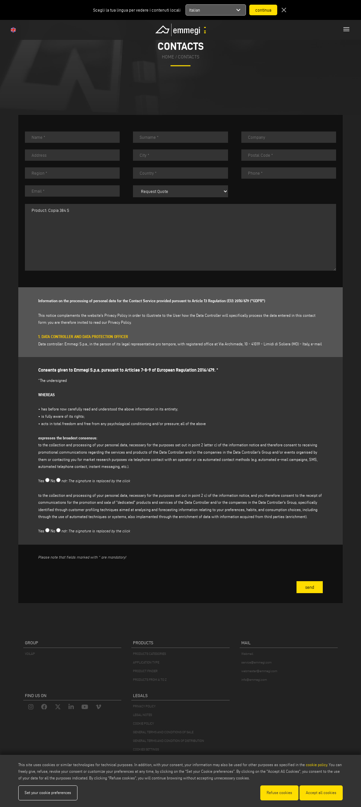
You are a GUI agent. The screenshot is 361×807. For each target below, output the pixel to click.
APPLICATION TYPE (146, 662)
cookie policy (316, 764)
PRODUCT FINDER (145, 671)
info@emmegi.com (254, 679)
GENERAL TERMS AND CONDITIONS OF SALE (163, 732)
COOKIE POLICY (143, 723)
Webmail (247, 654)
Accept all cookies (321, 792)
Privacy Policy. (119, 322)
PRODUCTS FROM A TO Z (150, 679)
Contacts (188, 56)
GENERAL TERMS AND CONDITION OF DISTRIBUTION (168, 741)
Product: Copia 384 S (180, 237)
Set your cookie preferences (48, 792)
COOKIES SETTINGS (146, 749)
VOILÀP (30, 654)
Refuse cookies (279, 792)
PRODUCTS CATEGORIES (149, 654)
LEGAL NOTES (142, 715)
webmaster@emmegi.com (259, 671)
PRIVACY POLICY (144, 706)
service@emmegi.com (256, 662)
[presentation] (88, 578)
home (168, 56)
